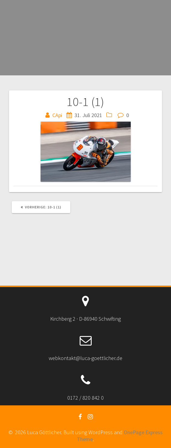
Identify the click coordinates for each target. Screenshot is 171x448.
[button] (86, 152)
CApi (57, 115)
